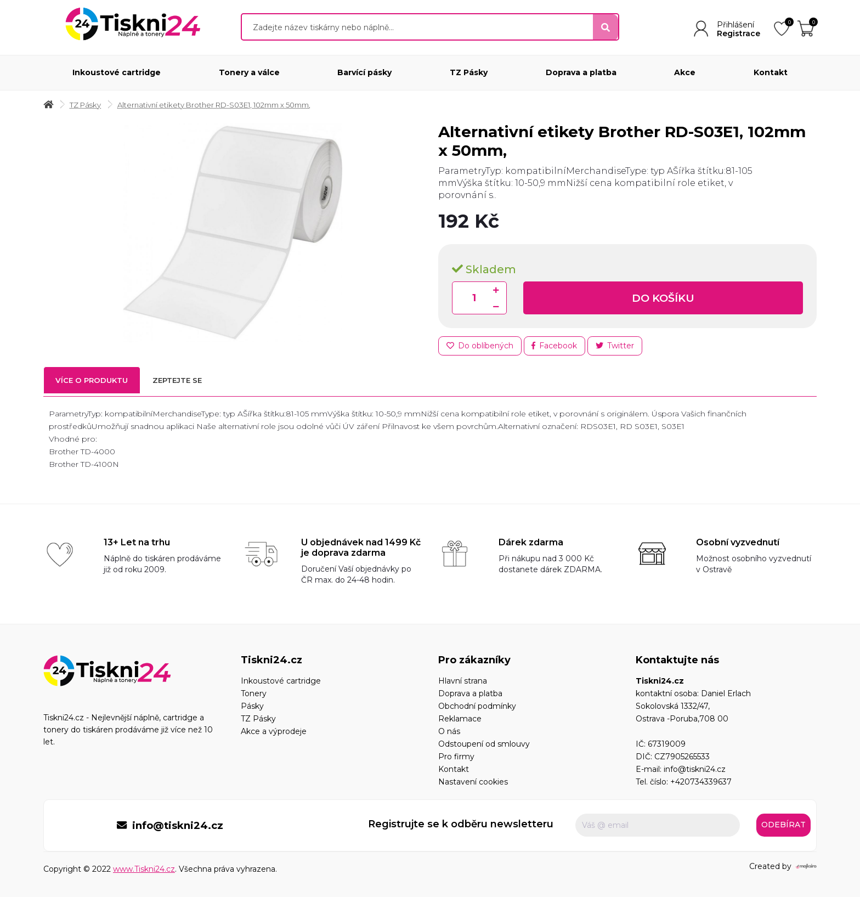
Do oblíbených (480, 347)
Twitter (618, 347)
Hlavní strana (462, 682)
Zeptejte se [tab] (193, 383)
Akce (684, 72)
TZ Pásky (469, 72)
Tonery (254, 695)
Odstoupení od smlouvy (484, 746)
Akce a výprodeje (274, 733)
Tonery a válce (249, 72)
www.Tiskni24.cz (144, 869)
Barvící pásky (364, 72)
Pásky (252, 708)
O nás (449, 733)
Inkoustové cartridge (116, 72)
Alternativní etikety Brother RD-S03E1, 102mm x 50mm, (225, 105)
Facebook (556, 347)
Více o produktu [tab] (97, 383)
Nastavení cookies (473, 783)
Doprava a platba (581, 72)
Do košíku (663, 298)
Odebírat (783, 827)
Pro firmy (456, 758)
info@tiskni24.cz (695, 771)
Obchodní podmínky (477, 708)
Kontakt (771, 72)
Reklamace (460, 720)
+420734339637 (701, 783)
